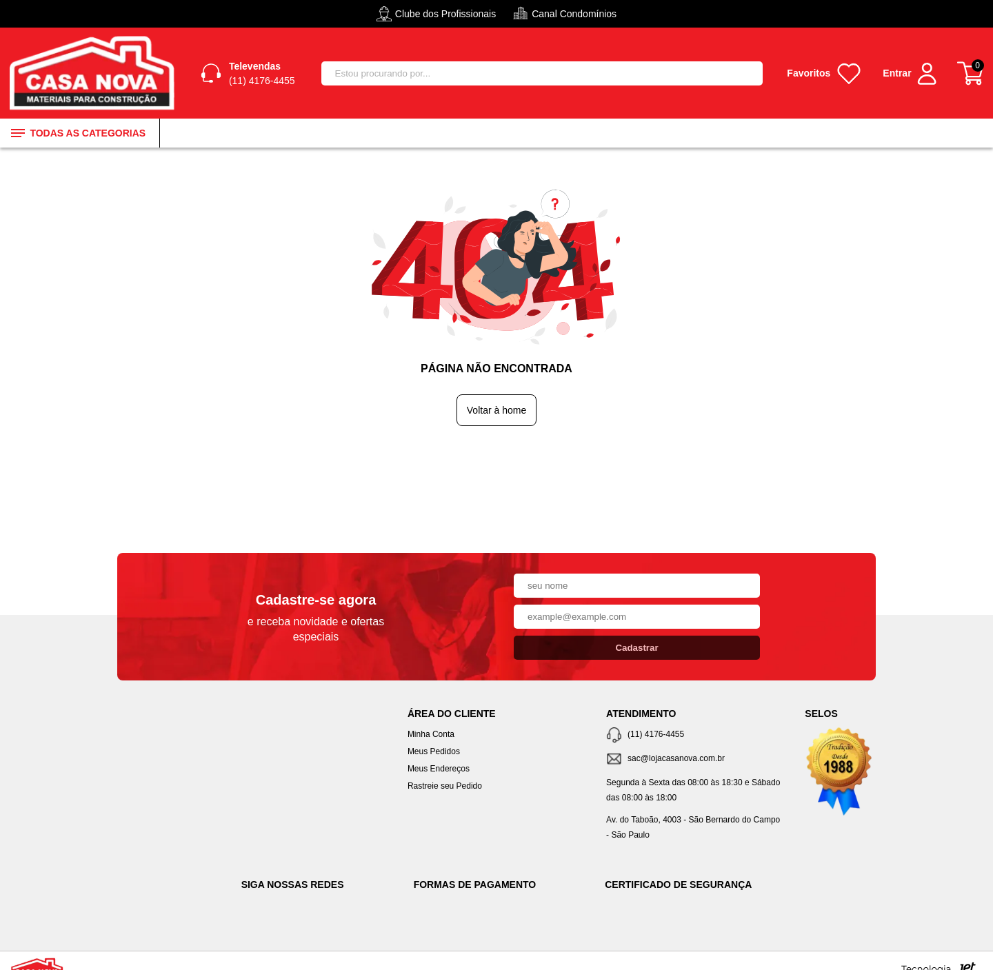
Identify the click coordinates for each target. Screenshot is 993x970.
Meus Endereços (439, 769)
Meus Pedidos (434, 751)
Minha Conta (431, 734)
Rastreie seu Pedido (445, 786)
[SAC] (695, 759)
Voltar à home (496, 410)
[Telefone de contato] (695, 735)
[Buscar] (746, 73)
